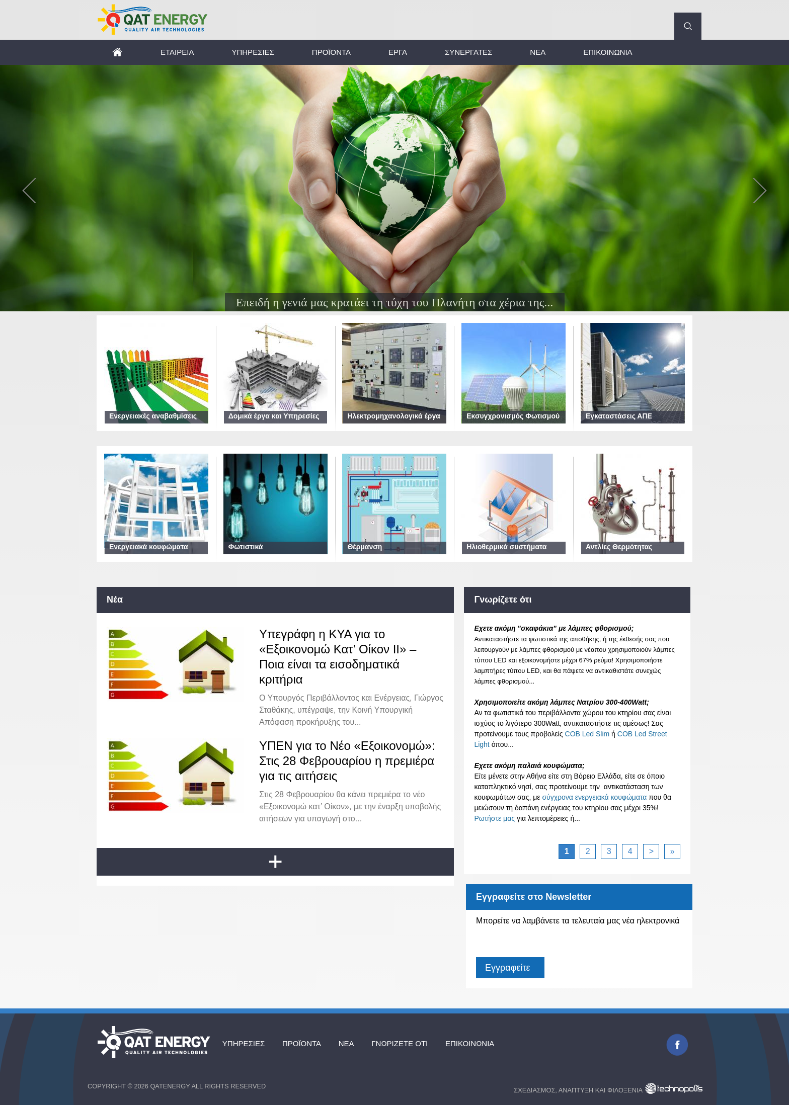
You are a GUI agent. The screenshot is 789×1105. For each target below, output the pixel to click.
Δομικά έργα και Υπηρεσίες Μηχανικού (274, 421)
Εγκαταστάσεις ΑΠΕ (619, 416)
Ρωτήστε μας (494, 818)
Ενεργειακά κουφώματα (148, 547)
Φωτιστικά (245, 547)
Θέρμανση (364, 547)
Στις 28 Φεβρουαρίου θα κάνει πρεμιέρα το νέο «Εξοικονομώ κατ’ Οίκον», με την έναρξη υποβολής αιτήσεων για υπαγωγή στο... (350, 806)
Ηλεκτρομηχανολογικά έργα (393, 416)
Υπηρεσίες (252, 52)
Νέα (537, 52)
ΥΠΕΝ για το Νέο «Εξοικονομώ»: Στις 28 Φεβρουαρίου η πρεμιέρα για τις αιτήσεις (347, 761)
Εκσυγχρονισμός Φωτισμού (513, 416)
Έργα (397, 52)
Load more (283, 866)
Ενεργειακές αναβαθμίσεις (153, 416)
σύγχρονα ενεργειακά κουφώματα (594, 797)
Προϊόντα (331, 52)
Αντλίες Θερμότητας (619, 547)
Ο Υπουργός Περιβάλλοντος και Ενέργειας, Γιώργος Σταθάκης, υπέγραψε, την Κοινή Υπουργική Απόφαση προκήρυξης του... (351, 710)
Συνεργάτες (468, 52)
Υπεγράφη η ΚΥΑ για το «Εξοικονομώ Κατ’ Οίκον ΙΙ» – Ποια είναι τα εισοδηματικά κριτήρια (337, 656)
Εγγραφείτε (507, 968)
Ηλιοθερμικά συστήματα (506, 547)
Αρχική (116, 52)
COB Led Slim (587, 734)
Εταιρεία (177, 52)
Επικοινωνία (607, 52)
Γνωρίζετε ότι (402, 1044)
